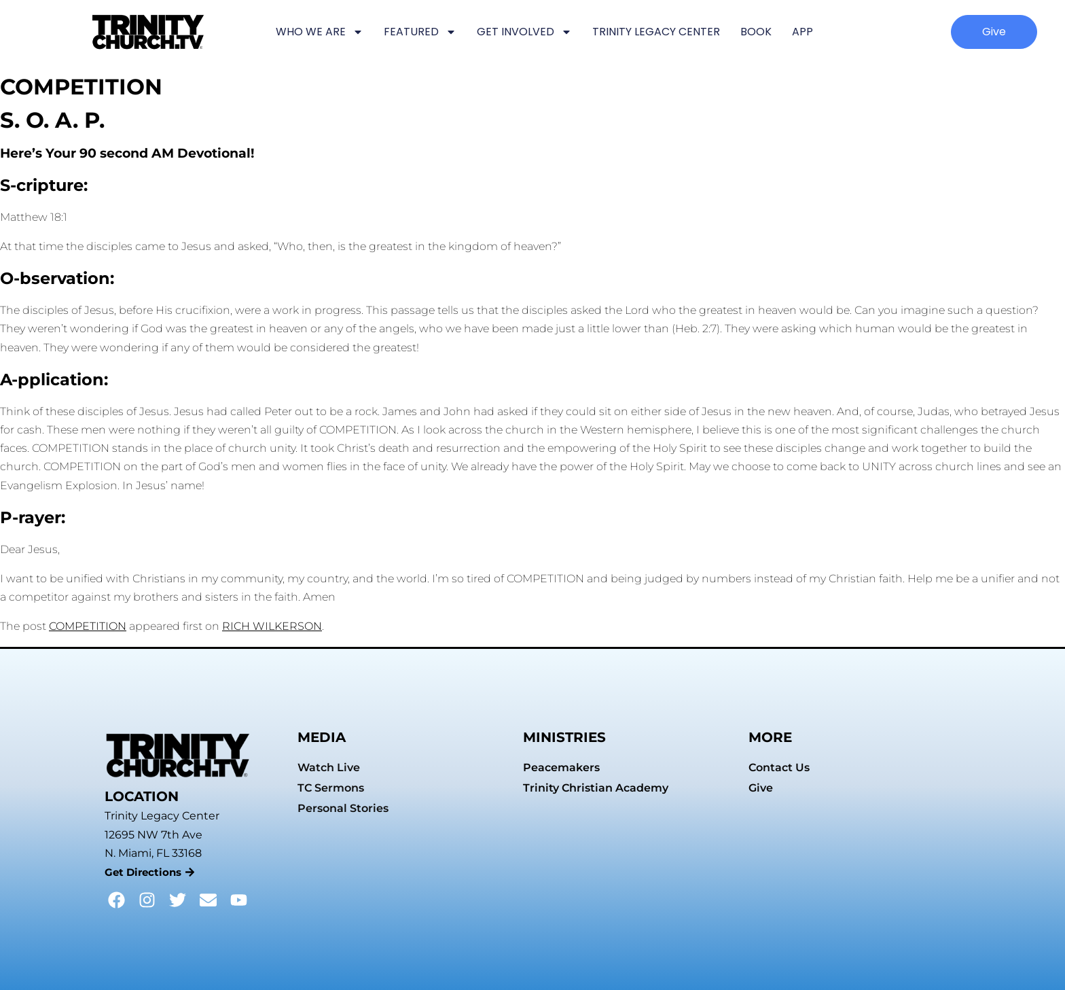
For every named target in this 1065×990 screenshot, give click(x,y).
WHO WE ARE (319, 32)
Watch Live (328, 767)
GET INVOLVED (524, 32)
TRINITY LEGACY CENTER (656, 31)
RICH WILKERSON (272, 626)
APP (802, 31)
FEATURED (420, 32)
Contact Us (779, 767)
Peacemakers (561, 767)
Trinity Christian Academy (595, 787)
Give (760, 787)
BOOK (756, 31)
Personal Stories (343, 808)
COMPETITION (87, 626)
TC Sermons (330, 787)
